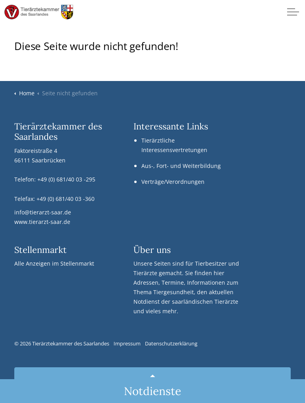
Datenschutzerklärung (171, 343)
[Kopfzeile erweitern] (293, 12)
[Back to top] (152, 376)
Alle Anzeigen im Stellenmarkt (54, 263)
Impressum (127, 343)
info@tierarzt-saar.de (42, 212)
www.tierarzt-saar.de (42, 222)
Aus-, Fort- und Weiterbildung (181, 166)
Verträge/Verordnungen (173, 181)
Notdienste (152, 391)
